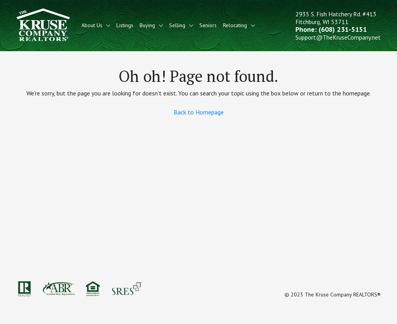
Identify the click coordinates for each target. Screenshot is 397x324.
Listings (124, 25)
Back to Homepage (199, 112)
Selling (177, 25)
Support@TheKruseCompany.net (338, 37)
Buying (147, 25)
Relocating (235, 25)
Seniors (208, 25)
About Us (91, 25)
